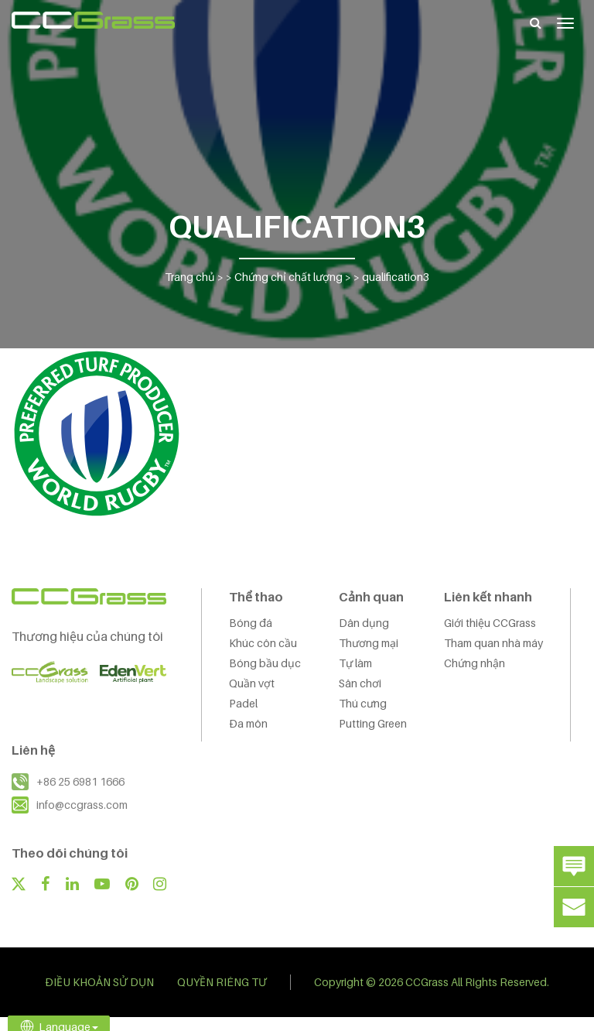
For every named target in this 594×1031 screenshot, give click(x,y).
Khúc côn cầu (263, 642)
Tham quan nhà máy (493, 642)
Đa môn (248, 723)
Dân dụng (364, 622)
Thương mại (368, 642)
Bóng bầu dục (265, 663)
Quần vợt (252, 683)
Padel (243, 703)
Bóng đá (250, 622)
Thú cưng (363, 703)
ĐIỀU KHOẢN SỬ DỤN (99, 981)
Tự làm (355, 663)
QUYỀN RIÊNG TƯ (222, 981)
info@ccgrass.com (82, 804)
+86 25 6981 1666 (80, 781)
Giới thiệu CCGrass (490, 622)
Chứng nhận (474, 663)
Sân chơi (360, 683)
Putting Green (373, 723)
